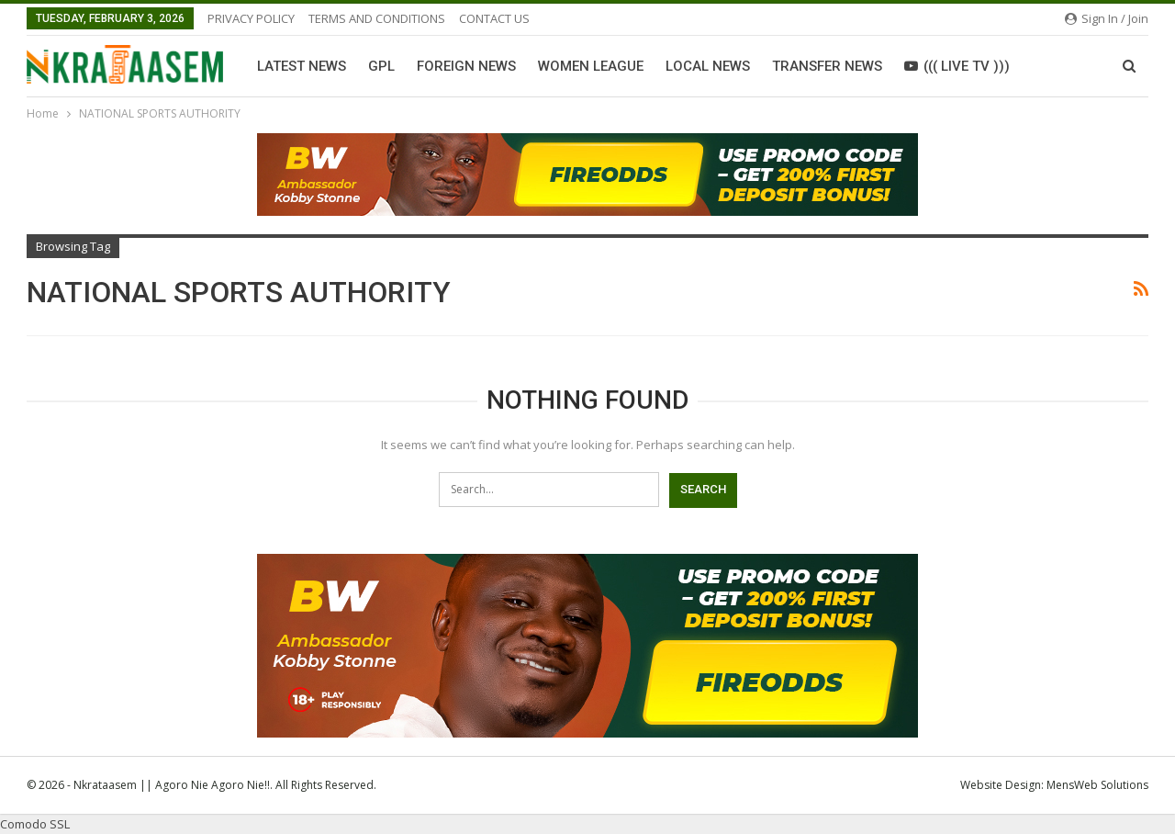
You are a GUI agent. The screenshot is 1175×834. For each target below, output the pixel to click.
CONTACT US (494, 18)
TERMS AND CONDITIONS (376, 18)
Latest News (301, 66)
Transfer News (827, 66)
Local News (708, 66)
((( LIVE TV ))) (957, 66)
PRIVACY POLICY (251, 18)
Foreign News (466, 66)
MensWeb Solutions (1097, 785)
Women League (590, 66)
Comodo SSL (35, 824)
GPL (381, 66)
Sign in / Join (1106, 18)
